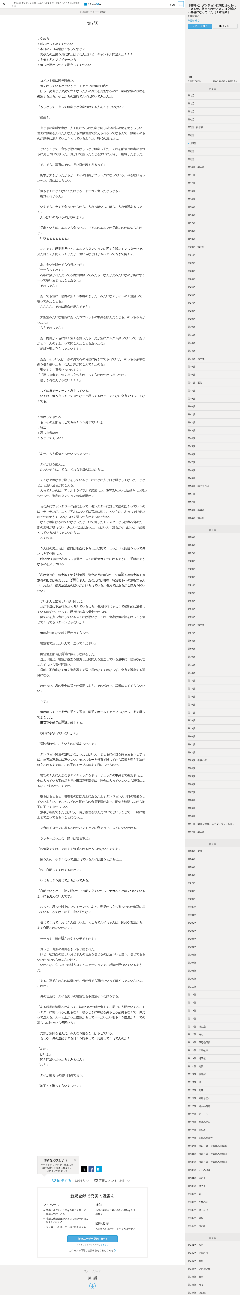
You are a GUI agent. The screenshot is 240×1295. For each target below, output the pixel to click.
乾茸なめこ (193, 16)
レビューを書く (200, 26)
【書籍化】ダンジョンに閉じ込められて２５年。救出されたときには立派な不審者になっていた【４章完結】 (212, 9)
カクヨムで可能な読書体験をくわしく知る (92, 1250)
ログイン (104, 1245)
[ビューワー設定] (172, 4)
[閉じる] (75, 1160)
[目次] (181, 4)
